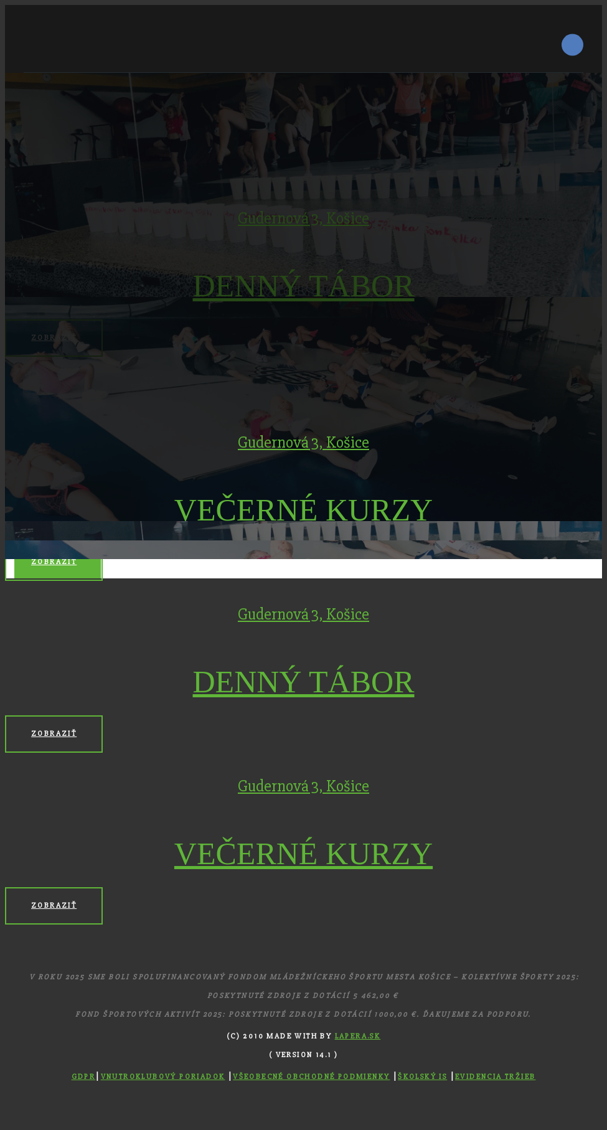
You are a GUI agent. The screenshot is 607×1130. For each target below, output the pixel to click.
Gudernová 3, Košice (303, 443)
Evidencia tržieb (495, 1076)
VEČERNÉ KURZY (303, 509)
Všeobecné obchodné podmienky (311, 1076)
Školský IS (422, 1076)
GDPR (84, 1076)
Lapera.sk (358, 1036)
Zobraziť (54, 562)
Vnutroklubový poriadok (163, 1076)
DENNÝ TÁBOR (303, 681)
